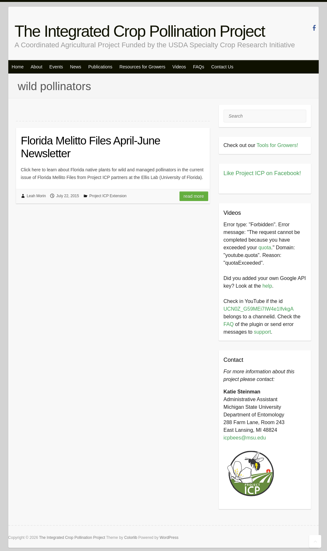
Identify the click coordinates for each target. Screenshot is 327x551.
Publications (100, 66)
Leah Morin (36, 196)
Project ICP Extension (108, 196)
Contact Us (222, 66)
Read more (194, 196)
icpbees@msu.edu (245, 437)
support (262, 332)
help (267, 286)
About (36, 66)
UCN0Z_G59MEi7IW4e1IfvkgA (258, 309)
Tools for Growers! (277, 145)
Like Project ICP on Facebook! (262, 173)
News (75, 66)
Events (56, 66)
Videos (179, 66)
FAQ (229, 324)
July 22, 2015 (67, 196)
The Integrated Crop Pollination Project (140, 31)
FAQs (198, 66)
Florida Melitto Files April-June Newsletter (90, 146)
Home (18, 66)
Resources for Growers (142, 66)
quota (264, 247)
